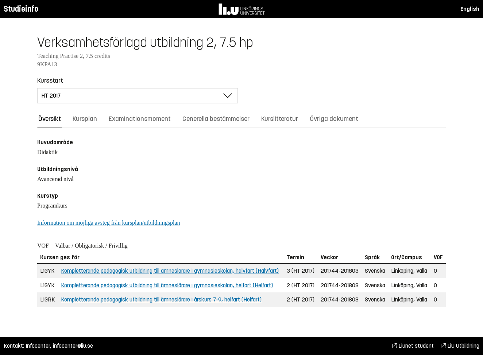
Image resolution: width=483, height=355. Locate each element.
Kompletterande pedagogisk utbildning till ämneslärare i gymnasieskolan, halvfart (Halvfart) (170, 270)
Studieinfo (21, 9)
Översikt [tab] (49, 119)
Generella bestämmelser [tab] (216, 119)
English (469, 8)
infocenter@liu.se (73, 345)
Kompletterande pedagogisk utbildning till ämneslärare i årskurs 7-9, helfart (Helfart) (161, 299)
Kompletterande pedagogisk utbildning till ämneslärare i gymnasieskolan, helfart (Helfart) (167, 285)
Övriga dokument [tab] (334, 119)
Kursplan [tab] (85, 119)
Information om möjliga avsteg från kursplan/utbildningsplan (108, 223)
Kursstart (50, 80)
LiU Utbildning (460, 345)
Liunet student (413, 345)
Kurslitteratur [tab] (279, 119)
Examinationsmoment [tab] (140, 119)
